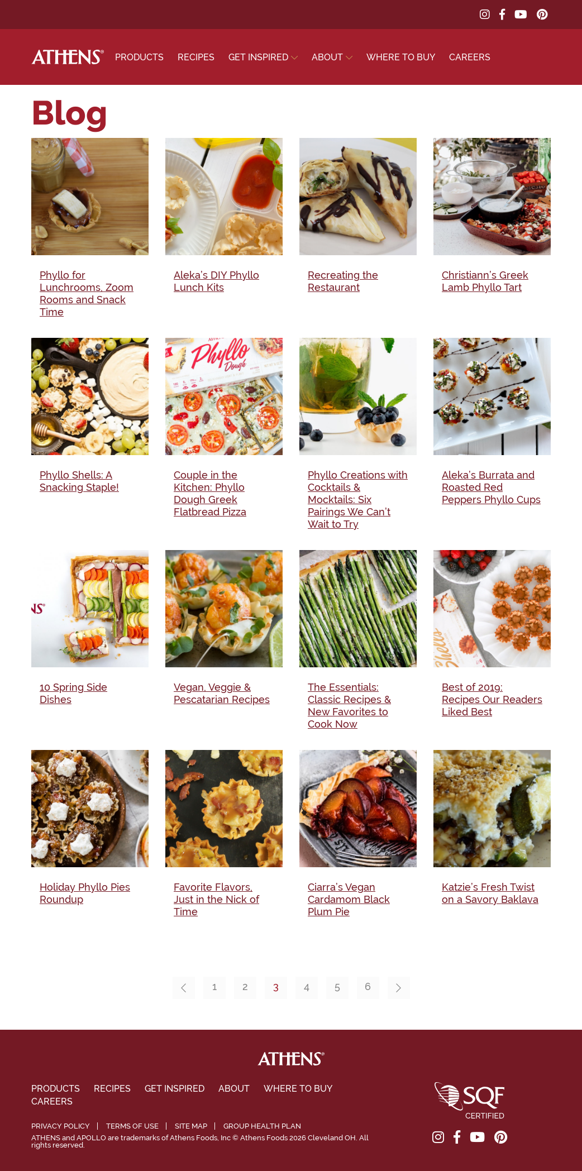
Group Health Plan (262, 1126)
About (327, 57)
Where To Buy (400, 57)
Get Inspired (258, 57)
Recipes (196, 57)
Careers (469, 57)
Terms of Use (132, 1126)
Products (139, 57)
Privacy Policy (60, 1126)
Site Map (191, 1126)
